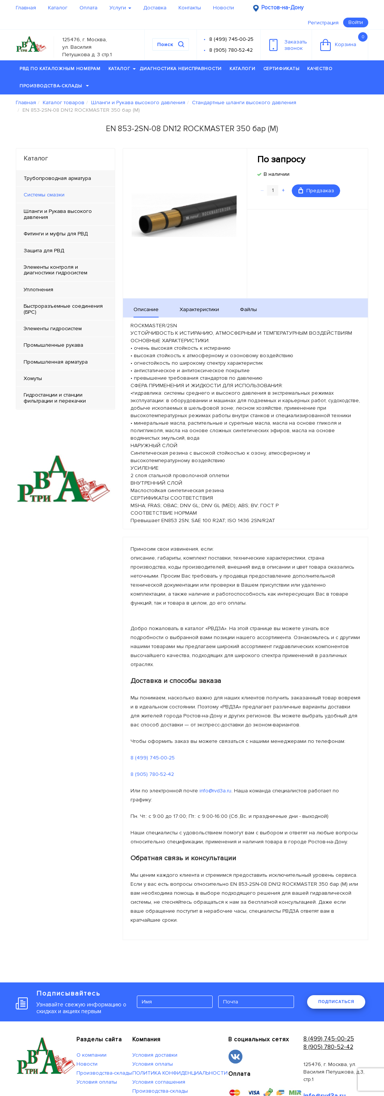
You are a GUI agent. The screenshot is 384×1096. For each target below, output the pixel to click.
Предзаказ (316, 190)
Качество (320, 69)
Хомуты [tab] (33, 378)
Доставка (154, 7)
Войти (355, 22)
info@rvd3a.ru (215, 791)
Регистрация (323, 22)
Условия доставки (154, 1055)
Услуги (120, 7)
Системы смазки (44, 195)
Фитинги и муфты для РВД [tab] (56, 234)
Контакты (189, 7)
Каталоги (242, 69)
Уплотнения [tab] (38, 289)
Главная (26, 7)
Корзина (344, 41)
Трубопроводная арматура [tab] (57, 178)
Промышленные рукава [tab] (53, 345)
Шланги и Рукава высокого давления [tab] (58, 214)
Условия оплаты (96, 1082)
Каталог (58, 7)
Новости (223, 7)
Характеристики (199, 309)
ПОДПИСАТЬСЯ (336, 1001)
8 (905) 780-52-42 (231, 50)
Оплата (89, 7)
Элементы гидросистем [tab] (53, 328)
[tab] (65, 195)
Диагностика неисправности (181, 69)
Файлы (248, 309)
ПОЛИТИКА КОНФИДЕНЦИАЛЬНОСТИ (180, 1073)
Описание (146, 309)
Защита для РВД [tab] (44, 250)
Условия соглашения (158, 1082)
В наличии (277, 174)
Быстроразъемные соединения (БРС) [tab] (63, 309)
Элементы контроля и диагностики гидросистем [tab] (55, 270)
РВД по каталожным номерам (60, 69)
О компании (91, 1055)
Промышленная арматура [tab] (56, 362)
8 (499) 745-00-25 (231, 39)
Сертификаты (281, 69)
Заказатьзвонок (288, 45)
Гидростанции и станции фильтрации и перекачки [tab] (55, 398)
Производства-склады (54, 86)
